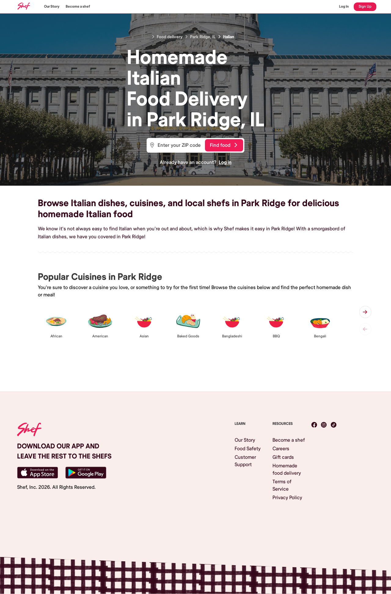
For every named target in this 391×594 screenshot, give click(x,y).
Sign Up (365, 6)
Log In (344, 6)
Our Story (52, 6)
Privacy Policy (287, 498)
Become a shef (78, 6)
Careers (280, 449)
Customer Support (245, 461)
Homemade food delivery (286, 469)
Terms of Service (281, 485)
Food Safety (248, 449)
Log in (225, 162)
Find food (223, 145)
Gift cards (283, 457)
